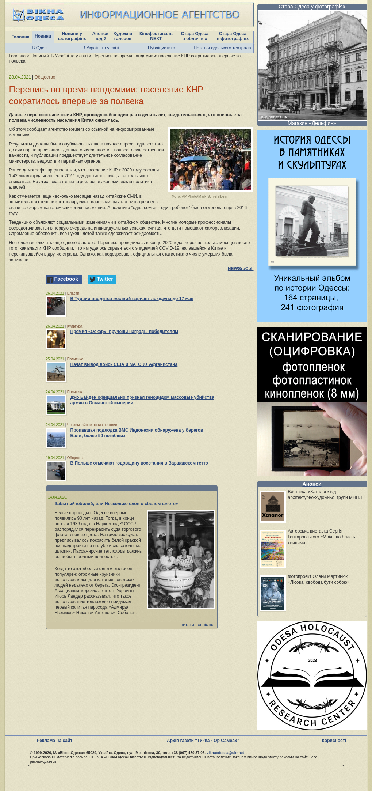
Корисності (334, 740)
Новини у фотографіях (72, 36)
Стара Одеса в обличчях (194, 36)
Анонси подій (100, 36)
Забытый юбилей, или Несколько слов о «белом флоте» (116, 503)
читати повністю (197, 624)
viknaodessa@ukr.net (225, 753)
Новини (43, 36)
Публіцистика (161, 47)
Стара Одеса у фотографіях (312, 7)
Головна (20, 36)
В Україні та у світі (100, 47)
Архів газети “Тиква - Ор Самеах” (203, 740)
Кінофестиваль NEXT (156, 36)
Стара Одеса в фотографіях (233, 36)
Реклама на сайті (55, 740)
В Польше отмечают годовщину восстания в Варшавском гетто (139, 463)
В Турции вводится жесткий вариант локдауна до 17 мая (131, 298)
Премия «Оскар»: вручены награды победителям (124, 331)
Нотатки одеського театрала (222, 47)
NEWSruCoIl (241, 268)
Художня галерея (122, 36)
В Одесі (40, 47)
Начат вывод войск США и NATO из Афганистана (124, 364)
